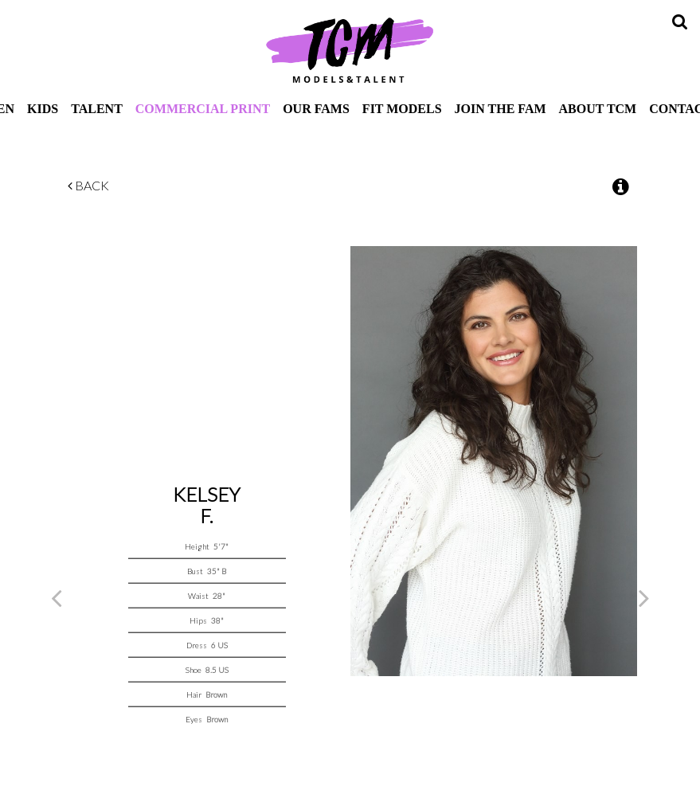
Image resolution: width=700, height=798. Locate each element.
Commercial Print (202, 108)
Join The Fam (500, 108)
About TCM (598, 108)
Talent (97, 108)
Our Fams (316, 108)
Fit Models (402, 108)
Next (644, 597)
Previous (56, 597)
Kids (42, 108)
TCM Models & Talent (350, 49)
